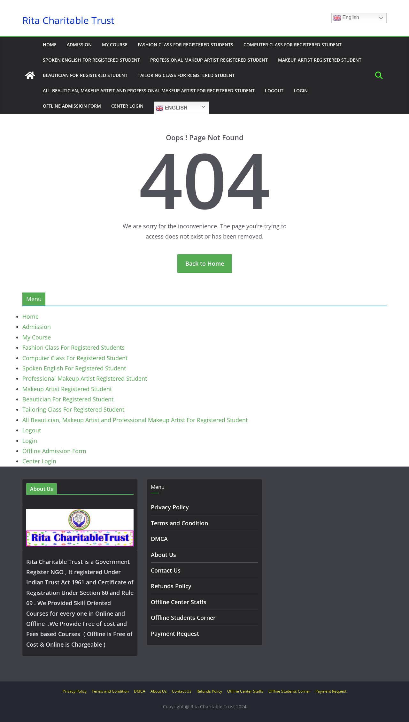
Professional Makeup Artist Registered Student (209, 60)
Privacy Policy (170, 507)
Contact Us (166, 570)
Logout (274, 90)
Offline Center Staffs (178, 602)
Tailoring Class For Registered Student (186, 75)
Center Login (127, 106)
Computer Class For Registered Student (292, 45)
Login (301, 90)
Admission (79, 45)
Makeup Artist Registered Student (319, 60)
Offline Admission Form (72, 106)
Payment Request (175, 633)
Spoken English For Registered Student (91, 60)
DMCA (159, 539)
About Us (163, 555)
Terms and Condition (179, 523)
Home (50, 45)
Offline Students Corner (183, 617)
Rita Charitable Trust (68, 20)
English (346, 18)
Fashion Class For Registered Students (185, 45)
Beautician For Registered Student (85, 75)
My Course (114, 45)
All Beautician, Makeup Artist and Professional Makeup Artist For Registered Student (149, 90)
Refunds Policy (171, 586)
